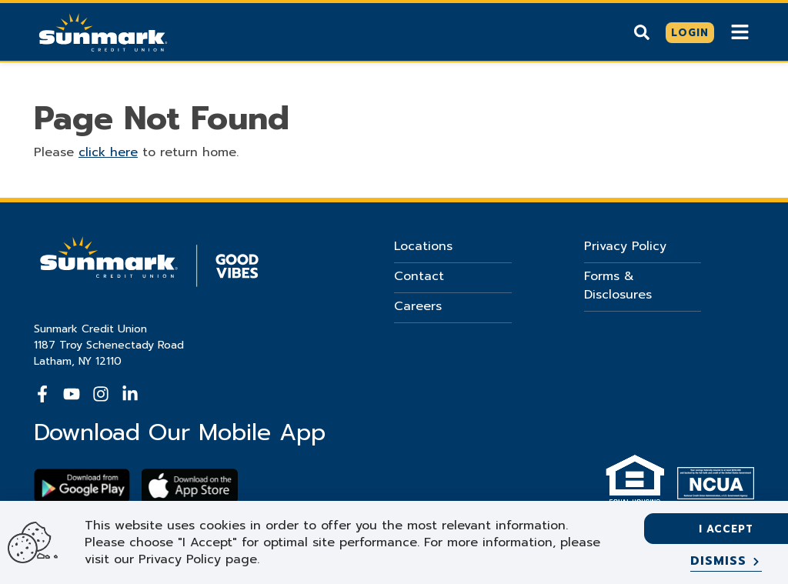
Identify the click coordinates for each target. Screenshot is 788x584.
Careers (418, 306)
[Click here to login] (690, 33)
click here (108, 152)
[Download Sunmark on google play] (82, 486)
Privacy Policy (625, 246)
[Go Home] (103, 30)
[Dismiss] (726, 562)
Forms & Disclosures (618, 285)
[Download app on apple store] (190, 486)
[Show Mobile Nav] (740, 32)
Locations (423, 246)
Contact (419, 276)
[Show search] (641, 32)
